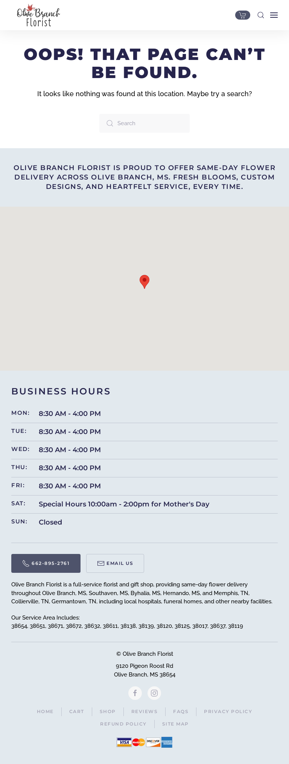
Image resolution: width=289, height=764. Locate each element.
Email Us (115, 563)
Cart (76, 711)
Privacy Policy (228, 711)
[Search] (144, 123)
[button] (261, 15)
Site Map (175, 724)
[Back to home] (36, 15)
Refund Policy (123, 724)
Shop (108, 711)
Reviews (144, 711)
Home (45, 711)
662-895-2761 (46, 563)
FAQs (181, 711)
